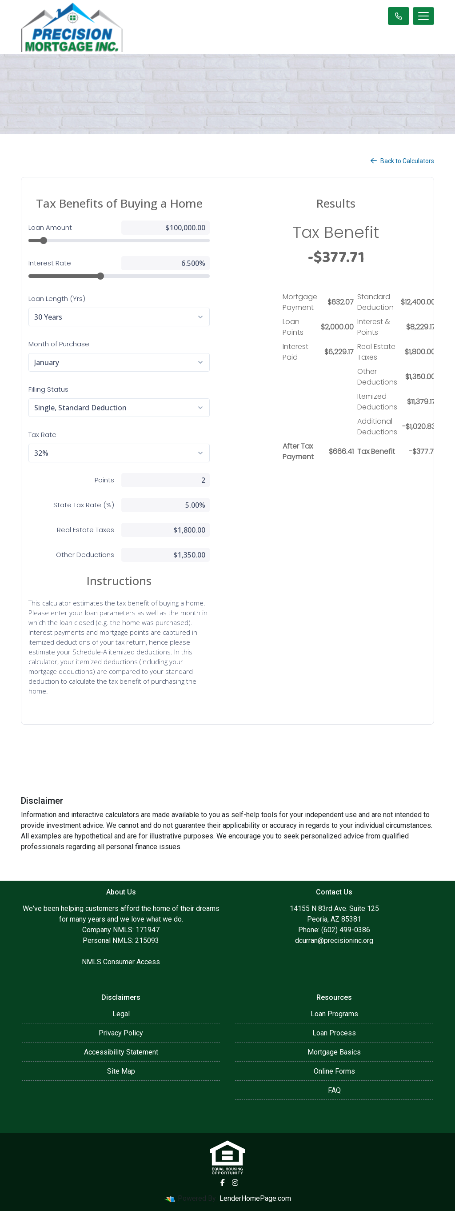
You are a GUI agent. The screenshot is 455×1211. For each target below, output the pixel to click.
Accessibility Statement (121, 1052)
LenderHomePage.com (255, 1198)
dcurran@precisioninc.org (334, 940)
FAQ (334, 1090)
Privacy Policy (121, 1033)
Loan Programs (334, 1014)
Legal (121, 1014)
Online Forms (334, 1071)
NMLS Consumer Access (121, 962)
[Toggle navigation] (423, 16)
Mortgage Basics (334, 1052)
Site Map (121, 1071)
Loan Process (334, 1033)
